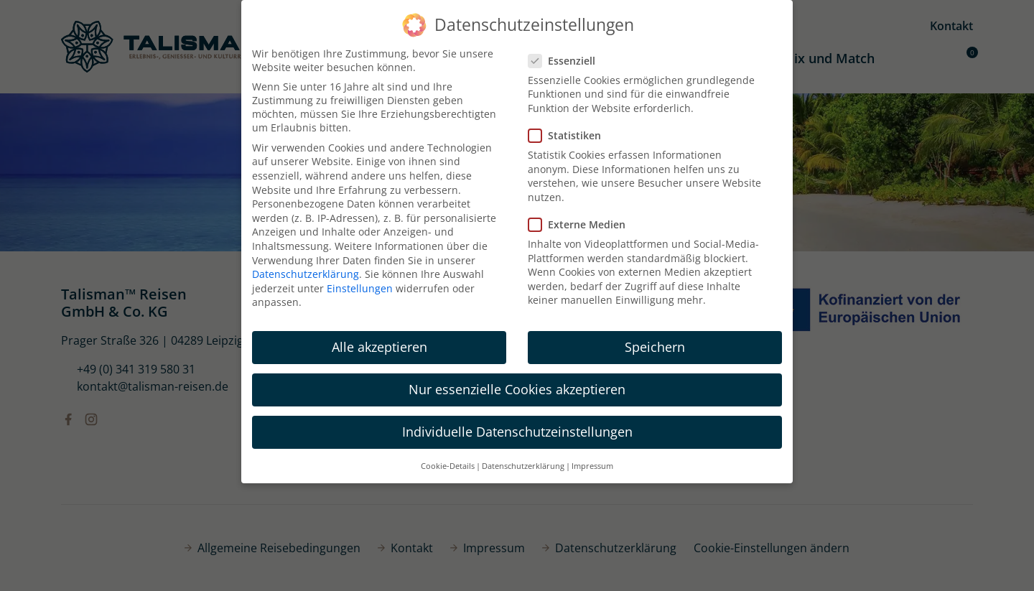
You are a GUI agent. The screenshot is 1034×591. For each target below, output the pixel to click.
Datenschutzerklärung (305, 274)
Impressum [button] (592, 466)
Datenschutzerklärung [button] (523, 466)
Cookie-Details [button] (448, 466)
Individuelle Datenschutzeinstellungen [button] (517, 431)
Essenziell (566, 61)
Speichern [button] (655, 346)
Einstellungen (360, 288)
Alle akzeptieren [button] (379, 346)
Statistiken (569, 135)
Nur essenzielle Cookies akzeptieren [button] (517, 389)
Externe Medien (581, 224)
